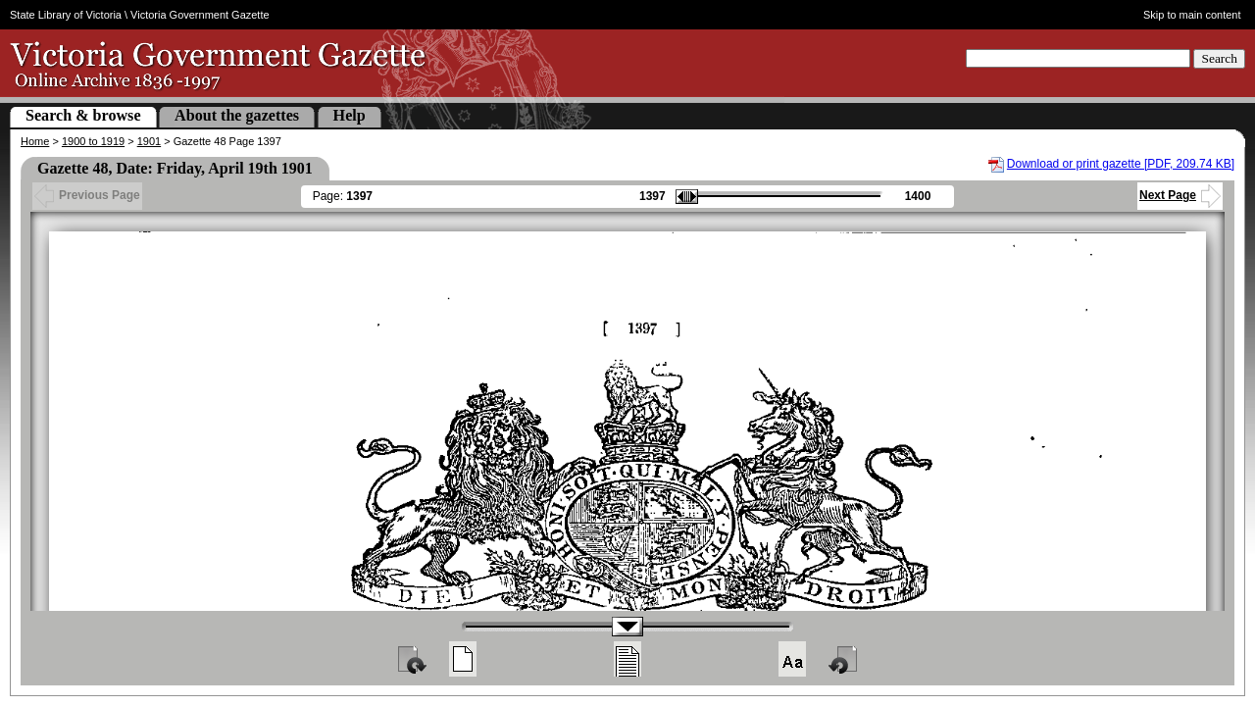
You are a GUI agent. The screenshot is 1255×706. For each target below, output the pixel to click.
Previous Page (87, 195)
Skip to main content (1192, 15)
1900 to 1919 (93, 141)
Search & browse (83, 115)
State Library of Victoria (66, 15)
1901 (149, 141)
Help (349, 115)
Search (1219, 58)
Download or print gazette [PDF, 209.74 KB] (1120, 164)
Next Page (1180, 195)
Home (35, 141)
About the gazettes (237, 115)
